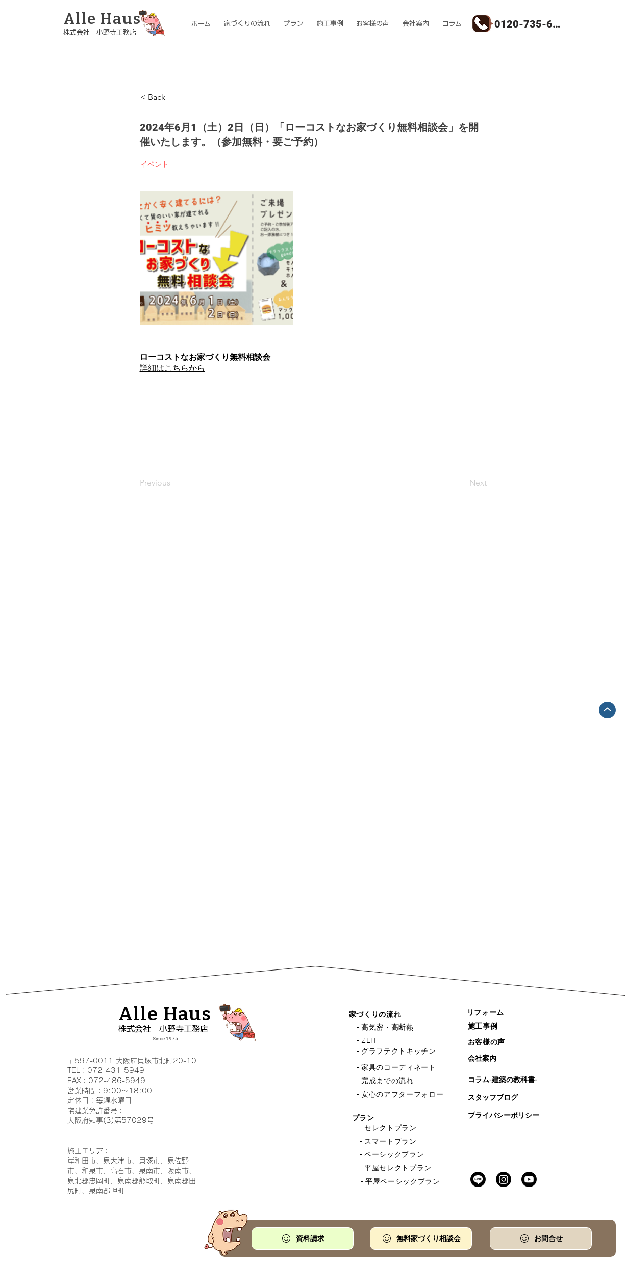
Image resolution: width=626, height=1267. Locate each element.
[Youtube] (529, 1179)
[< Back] (174, 97)
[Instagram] (503, 1179)
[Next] (461, 483)
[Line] (478, 1179)
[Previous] (173, 483)
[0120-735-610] (528, 23)
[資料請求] (303, 1238)
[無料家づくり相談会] (421, 1238)
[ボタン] (116, 24)
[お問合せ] (541, 1238)
